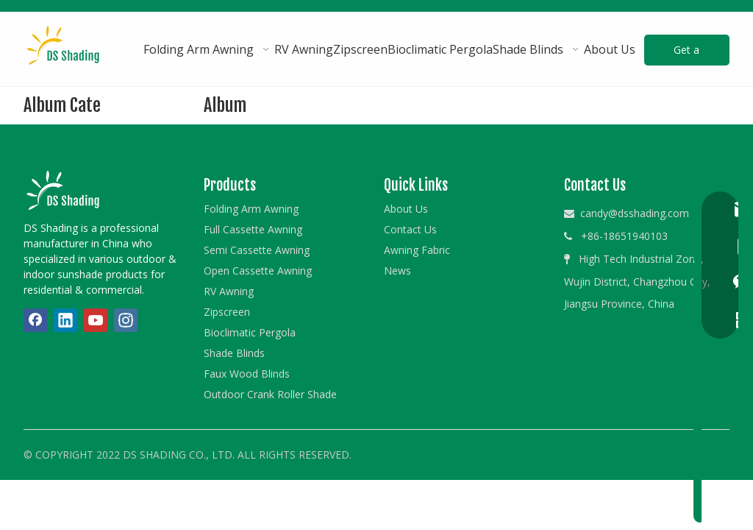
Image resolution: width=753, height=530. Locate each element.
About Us (406, 209)
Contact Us (410, 229)
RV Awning (229, 291)
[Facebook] (35, 320)
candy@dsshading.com (634, 213)
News (397, 271)
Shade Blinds (234, 353)
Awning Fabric (417, 250)
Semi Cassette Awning (257, 250)
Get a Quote (686, 54)
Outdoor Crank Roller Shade (270, 394)
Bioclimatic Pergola (250, 332)
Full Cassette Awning (253, 229)
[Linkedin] (65, 320)
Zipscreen (227, 312)
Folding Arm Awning (251, 209)
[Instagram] (126, 320)
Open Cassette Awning (258, 271)
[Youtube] (95, 320)
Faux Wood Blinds (247, 374)
